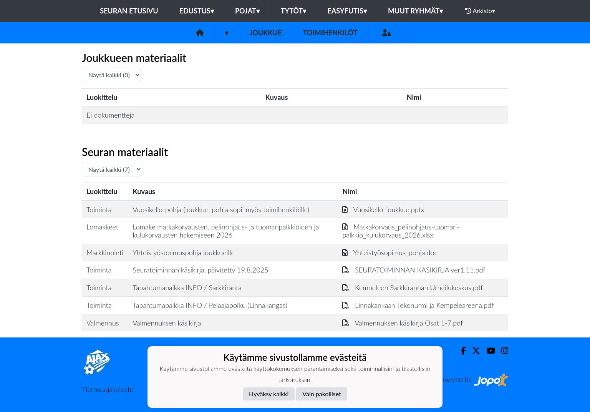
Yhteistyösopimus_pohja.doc (390, 252)
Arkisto (480, 10)
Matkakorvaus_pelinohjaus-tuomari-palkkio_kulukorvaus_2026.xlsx (400, 231)
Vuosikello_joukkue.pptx (383, 209)
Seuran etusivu (129, 11)
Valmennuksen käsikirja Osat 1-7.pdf (402, 323)
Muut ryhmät (415, 11)
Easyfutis (347, 11)
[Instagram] (501, 351)
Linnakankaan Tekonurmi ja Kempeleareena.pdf (418, 305)
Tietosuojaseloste (107, 389)
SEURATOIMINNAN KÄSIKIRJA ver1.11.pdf (413, 270)
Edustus (196, 11)
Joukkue (265, 32)
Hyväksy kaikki (268, 393)
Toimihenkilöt (330, 32)
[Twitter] (473, 351)
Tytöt (294, 11)
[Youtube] (487, 351)
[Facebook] (460, 351)
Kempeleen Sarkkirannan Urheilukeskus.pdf (412, 287)
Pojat (247, 11)
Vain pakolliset (321, 393)
